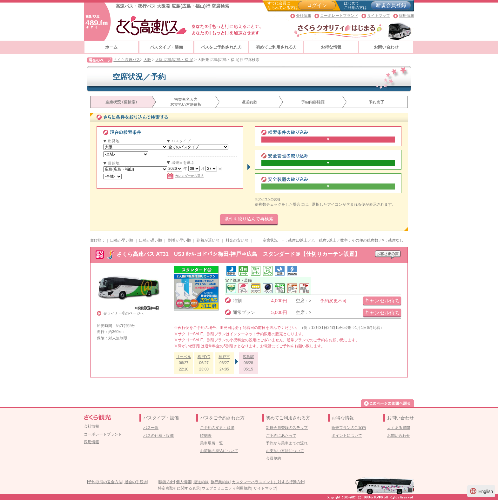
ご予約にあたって (281, 435)
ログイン (317, 5)
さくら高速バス (126, 59)
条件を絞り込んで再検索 (249, 218)
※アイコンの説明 (267, 199)
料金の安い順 (237, 240)
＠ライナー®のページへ (123, 313)
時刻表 (206, 435)
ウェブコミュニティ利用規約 (226, 488)
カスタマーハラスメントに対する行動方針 (268, 482)
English (481, 491)
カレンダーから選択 (185, 175)
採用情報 (406, 15)
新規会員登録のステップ (287, 427)
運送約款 (201, 482)
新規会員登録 (391, 5)
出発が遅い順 (151, 240)
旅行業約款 (220, 482)
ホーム (111, 47)
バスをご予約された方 (221, 47)
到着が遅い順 (208, 240)
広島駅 (248, 357)
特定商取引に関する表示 (179, 488)
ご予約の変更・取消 (217, 427)
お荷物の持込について (219, 451)
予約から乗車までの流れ (287, 443)
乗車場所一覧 (211, 443)
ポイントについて (347, 435)
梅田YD (204, 357)
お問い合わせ (386, 47)
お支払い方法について (285, 451)
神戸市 (224, 357)
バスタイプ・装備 (166, 47)
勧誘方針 (166, 482)
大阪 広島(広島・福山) (174, 59)
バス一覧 (150, 427)
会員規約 (273, 458)
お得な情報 (331, 47)
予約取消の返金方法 (105, 482)
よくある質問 (398, 427)
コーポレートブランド (339, 15)
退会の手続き (135, 482)
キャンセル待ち (382, 300)
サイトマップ (378, 15)
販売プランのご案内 (349, 427)
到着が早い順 (180, 240)
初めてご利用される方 (276, 47)
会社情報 (303, 15)
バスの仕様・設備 (158, 435)
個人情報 (183, 482)
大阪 (147, 59)
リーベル (183, 357)
